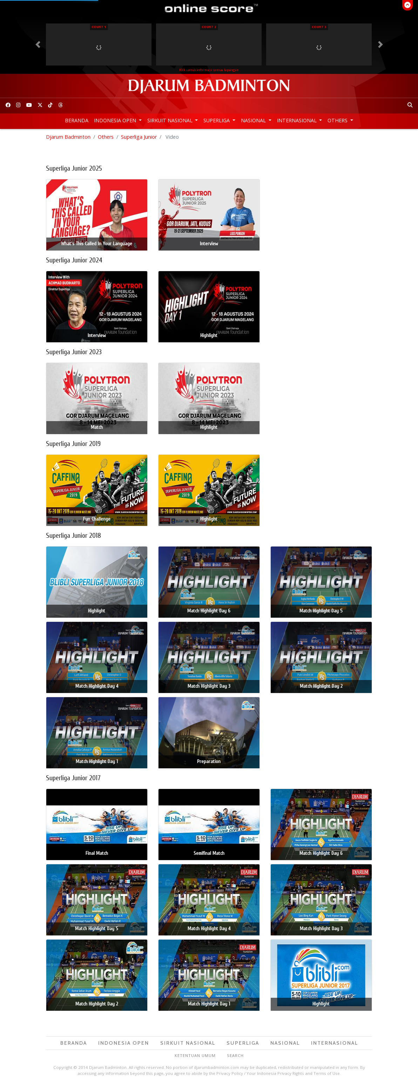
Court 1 (99, 27)
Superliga (217, 120)
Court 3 (319, 27)
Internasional (297, 120)
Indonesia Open (115, 120)
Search (235, 1055)
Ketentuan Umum (195, 1055)
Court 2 (209, 27)
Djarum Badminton (68, 136)
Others (338, 120)
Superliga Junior (139, 136)
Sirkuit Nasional (170, 120)
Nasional (254, 120)
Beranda (76, 120)
